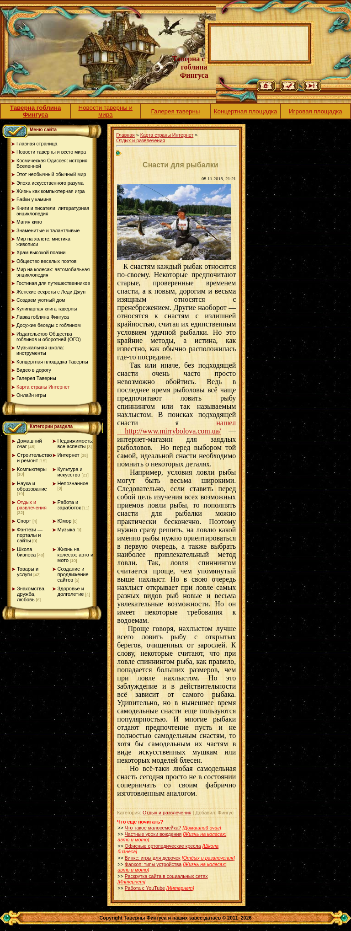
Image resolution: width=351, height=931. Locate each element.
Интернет (69, 455)
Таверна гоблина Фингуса (35, 111)
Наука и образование (32, 486)
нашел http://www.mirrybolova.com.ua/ (176, 427)
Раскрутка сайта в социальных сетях (166, 876)
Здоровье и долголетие (71, 591)
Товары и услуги (27, 571)
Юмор (65, 521)
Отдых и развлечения (32, 504)
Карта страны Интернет (167, 135)
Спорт (24, 521)
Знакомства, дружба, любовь (31, 594)
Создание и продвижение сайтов (73, 574)
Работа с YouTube (145, 888)
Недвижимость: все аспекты (76, 443)
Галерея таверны (175, 111)
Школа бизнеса (26, 551)
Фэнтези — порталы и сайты (30, 535)
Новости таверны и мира (106, 111)
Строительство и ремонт (34, 457)
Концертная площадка (245, 111)
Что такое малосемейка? (153, 827)
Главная (125, 135)
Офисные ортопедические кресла (163, 846)
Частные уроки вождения (153, 834)
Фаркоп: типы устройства (153, 864)
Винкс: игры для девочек (153, 858)
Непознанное (73, 483)
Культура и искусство (70, 471)
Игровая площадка (315, 111)
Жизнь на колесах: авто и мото (76, 554)
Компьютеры (32, 469)
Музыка (66, 529)
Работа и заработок (69, 504)
